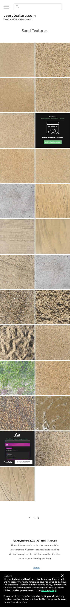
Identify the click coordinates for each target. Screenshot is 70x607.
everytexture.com (35, 16)
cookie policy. (48, 590)
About (36, 567)
